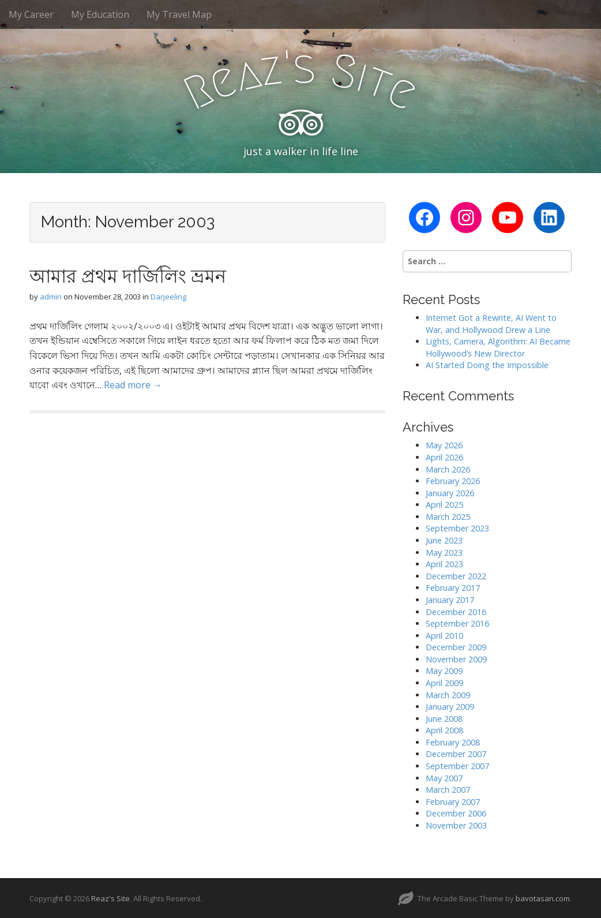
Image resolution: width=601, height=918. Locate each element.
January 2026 (450, 493)
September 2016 (457, 623)
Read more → (133, 385)
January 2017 (450, 599)
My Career (31, 14)
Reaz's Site (110, 898)
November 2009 (456, 659)
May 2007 (444, 778)
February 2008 (453, 742)
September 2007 (457, 765)
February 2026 (453, 480)
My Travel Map (179, 14)
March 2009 (448, 695)
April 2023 (444, 564)
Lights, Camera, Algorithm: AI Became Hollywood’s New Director (498, 347)
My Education (100, 14)
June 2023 (444, 540)
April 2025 (444, 504)
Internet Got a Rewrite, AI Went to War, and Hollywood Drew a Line (491, 323)
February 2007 (453, 801)
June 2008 (444, 718)
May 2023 (444, 552)
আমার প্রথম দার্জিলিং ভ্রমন (127, 276)
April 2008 (444, 730)
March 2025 (448, 516)
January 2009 (450, 706)
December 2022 (456, 576)
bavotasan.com (543, 898)
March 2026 (448, 469)
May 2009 (444, 670)
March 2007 (448, 789)
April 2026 (444, 457)
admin (51, 296)
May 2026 (444, 445)
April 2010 (444, 635)
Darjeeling (168, 296)
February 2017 (453, 587)
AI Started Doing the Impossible (487, 364)
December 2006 (456, 813)
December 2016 (456, 611)
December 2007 (456, 753)
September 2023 (457, 528)
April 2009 (444, 682)
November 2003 (456, 825)
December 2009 (456, 647)
